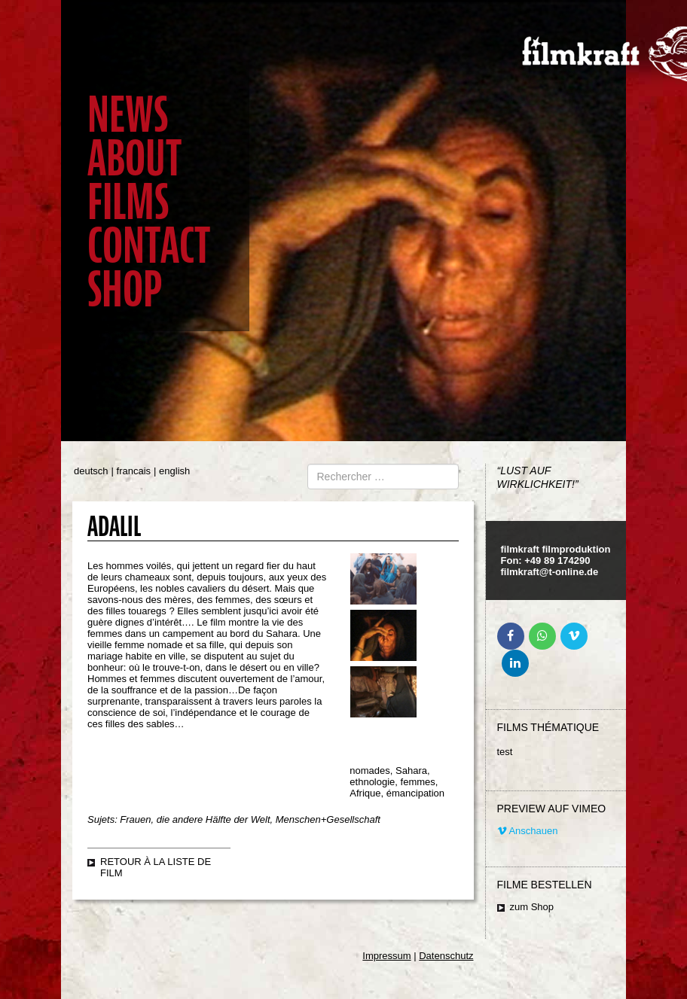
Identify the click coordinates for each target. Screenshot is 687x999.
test (505, 751)
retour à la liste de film (155, 867)
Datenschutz (446, 955)
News (127, 115)
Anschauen (527, 830)
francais (134, 471)
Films (128, 202)
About (134, 158)
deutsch (91, 471)
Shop (124, 289)
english (174, 471)
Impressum (386, 955)
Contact (148, 246)
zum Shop (532, 906)
